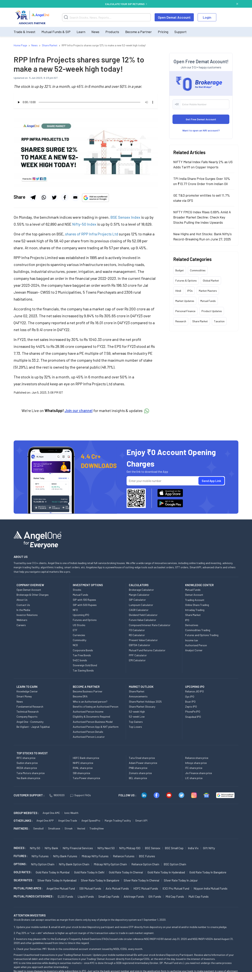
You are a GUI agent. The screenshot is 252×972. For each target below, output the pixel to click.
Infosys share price (196, 762)
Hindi (178, 290)
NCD (75, 645)
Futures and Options (85, 619)
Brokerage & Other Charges (33, 594)
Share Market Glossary (142, 706)
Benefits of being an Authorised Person (95, 706)
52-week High (137, 711)
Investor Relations (27, 614)
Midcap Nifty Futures (95, 856)
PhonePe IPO (192, 711)
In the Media (23, 609)
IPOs (190, 290)
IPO (187, 620)
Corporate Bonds (83, 650)
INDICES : (20, 848)
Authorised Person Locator (89, 736)
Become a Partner (138, 32)
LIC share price (193, 778)
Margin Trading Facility (118, 820)
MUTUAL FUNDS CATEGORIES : (34, 896)
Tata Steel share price (142, 757)
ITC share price (193, 767)
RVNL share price (83, 767)
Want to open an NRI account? (201, 130)
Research (180, 321)
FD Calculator (137, 630)
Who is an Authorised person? (90, 701)
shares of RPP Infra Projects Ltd (91, 234)
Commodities (198, 270)
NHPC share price (83, 762)
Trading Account (194, 599)
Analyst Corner (193, 650)
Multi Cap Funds (198, 896)
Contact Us (23, 604)
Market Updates (184, 300)
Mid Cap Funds (175, 896)
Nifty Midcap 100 (129, 848)
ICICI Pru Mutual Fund (175, 888)
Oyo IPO (189, 696)
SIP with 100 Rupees (84, 599)
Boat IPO (190, 701)
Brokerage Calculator (141, 589)
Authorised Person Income (88, 711)
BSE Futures (147, 856)
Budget (179, 270)
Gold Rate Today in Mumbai (53, 872)
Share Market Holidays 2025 (145, 701)
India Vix (193, 848)
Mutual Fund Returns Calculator (147, 650)
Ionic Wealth (71, 812)
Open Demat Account (174, 17)
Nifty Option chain (42, 864)
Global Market (211, 280)
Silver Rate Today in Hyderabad (56, 880)
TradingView (97, 828)
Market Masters (208, 290)
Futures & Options (186, 280)
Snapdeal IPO (193, 716)
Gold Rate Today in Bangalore (207, 872)
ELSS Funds (65, 896)
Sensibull (38, 828)
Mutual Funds (208, 300)
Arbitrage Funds (134, 896)
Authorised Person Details (88, 731)
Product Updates (211, 311)
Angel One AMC (51, 812)
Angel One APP (45, 820)
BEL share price (138, 778)
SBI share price (81, 773)
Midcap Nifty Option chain (110, 864)
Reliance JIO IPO (194, 691)
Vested (81, 828)
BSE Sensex (152, 848)
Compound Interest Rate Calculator (149, 625)
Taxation (219, 321)
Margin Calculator (139, 594)
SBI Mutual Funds (90, 888)
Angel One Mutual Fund (60, 888)
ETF (75, 630)
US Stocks (79, 625)
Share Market (200, 321)
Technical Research (28, 711)
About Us (22, 599)
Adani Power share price (143, 762)
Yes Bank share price (28, 778)
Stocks (77, 589)
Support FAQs (80, 795)
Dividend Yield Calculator (143, 614)
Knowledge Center (27, 691)
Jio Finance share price (198, 773)
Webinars (22, 619)
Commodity (79, 640)
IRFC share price (26, 757)
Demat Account (194, 594)
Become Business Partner (87, 691)
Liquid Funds (86, 896)
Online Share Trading (197, 604)
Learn (81, 32)
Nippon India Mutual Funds (210, 888)
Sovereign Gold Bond (85, 665)
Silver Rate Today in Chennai (141, 880)
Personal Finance (185, 311)
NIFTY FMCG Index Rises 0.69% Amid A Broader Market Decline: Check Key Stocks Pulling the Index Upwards (202, 217)
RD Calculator (137, 635)
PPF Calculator (138, 655)
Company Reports (27, 716)
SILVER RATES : (24, 880)
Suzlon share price (27, 762)
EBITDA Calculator (139, 645)
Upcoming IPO (81, 614)
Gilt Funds (154, 896)
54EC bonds (80, 660)
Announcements (138, 696)
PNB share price (138, 767)
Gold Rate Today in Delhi (89, 872)
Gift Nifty (209, 848)
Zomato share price (140, 773)
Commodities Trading (197, 630)
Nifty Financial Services (78, 848)
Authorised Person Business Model (93, 721)
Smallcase (54, 828)
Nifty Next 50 (106, 848)
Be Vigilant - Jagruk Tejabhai (33, 726)
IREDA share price (27, 767)
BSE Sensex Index (125, 217)
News (95, 32)
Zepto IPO (191, 706)
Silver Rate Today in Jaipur (181, 880)
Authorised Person (196, 645)
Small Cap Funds (108, 896)
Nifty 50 (35, 848)
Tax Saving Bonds (83, 670)
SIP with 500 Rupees (85, 604)
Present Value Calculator (143, 640)
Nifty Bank (51, 848)
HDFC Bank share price (86, 757)
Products (112, 32)
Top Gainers (136, 721)
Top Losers (135, 726)
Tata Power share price (86, 778)
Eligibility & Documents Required (91, 716)
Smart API (141, 820)
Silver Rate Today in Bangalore (100, 880)
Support (180, 32)
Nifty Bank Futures (65, 856)
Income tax (191, 640)
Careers (21, 625)
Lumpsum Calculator (141, 604)
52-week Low (137, 716)
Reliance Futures (123, 856)
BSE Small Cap (174, 848)
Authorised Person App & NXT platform (96, 726)
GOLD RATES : (23, 872)
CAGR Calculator (138, 609)
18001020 (57, 795)
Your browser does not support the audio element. (86, 102)
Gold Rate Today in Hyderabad (166, 872)
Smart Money (24, 696)
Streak (69, 828)
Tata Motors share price (31, 773)
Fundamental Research (30, 706)
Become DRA (80, 696)
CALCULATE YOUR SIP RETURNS (126, 4)
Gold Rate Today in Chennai (126, 872)
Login (207, 17)
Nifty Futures (40, 856)
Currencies (79, 635)
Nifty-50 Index (84, 224)
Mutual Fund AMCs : (28, 888)
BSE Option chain (175, 864)
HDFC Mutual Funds (145, 888)
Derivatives (191, 625)
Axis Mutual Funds (117, 888)
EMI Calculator (137, 660)
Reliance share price (196, 757)
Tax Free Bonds (82, 655)
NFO (75, 609)
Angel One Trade (67, 820)
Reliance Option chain (145, 864)
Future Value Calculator (142, 619)
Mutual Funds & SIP (55, 32)
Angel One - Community (30, 721)
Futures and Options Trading (201, 635)
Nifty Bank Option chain (74, 864)
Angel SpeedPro (90, 820)
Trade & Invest (24, 32)
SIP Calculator (137, 599)
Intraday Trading (194, 609)
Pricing (163, 32)
